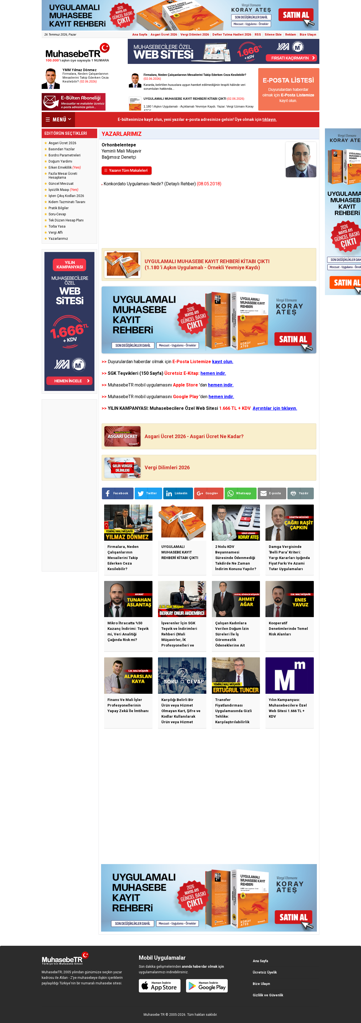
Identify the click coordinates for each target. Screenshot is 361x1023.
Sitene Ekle (273, 34)
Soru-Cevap (57, 214)
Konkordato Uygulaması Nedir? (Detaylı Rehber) (161, 183)
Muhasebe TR (154, 1015)
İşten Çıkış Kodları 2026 (66, 196)
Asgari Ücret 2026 (164, 34)
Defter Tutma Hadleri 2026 (231, 34)
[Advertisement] (69, 485)
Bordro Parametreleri (65, 155)
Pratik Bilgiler (59, 208)
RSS (258, 34)
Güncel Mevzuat (61, 184)
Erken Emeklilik (65, 167)
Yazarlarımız (58, 239)
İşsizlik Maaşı (63, 190)
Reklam (290, 34)
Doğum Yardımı (60, 161)
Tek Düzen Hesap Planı (66, 220)
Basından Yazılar (62, 149)
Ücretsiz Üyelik (265, 972)
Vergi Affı (56, 232)
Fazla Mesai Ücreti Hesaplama (63, 175)
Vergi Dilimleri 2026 (194, 34)
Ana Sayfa (139, 34)
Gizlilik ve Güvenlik (268, 995)
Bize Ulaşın (308, 34)
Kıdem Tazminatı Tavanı (67, 202)
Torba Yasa (57, 226)
